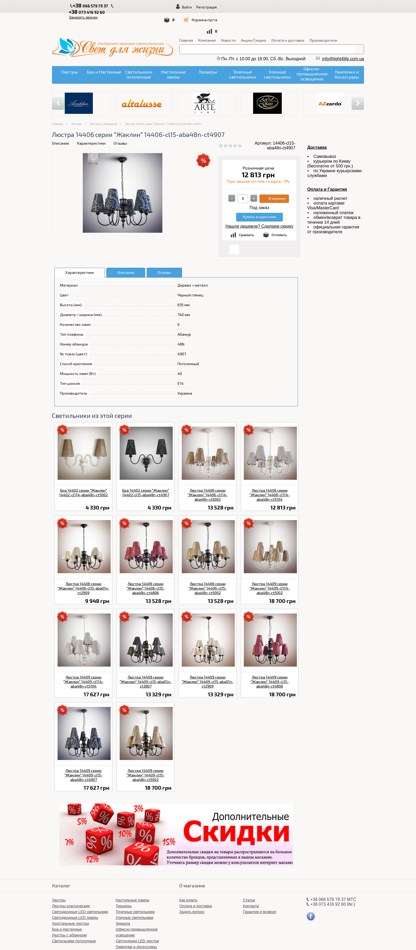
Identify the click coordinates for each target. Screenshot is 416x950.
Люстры (76, 101)
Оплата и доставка (287, 18)
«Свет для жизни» (241, 939)
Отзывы (120, 121)
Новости (228, 18)
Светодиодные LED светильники (80, 890)
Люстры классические (71, 884)
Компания (207, 18)
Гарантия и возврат (259, 890)
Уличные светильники (134, 895)
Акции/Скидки (253, 18)
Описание (60, 121)
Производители (323, 18)
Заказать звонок (173, 5)
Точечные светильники (135, 890)
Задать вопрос (192, 890)
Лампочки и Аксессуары (136, 925)
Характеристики (91, 121)
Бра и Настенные (67, 907)
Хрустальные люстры (70, 901)
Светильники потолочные (74, 919)
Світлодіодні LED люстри (137, 919)
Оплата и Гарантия (327, 167)
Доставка (317, 125)
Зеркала (123, 901)
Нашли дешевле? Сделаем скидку (259, 204)
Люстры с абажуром (103, 101)
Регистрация (330, 7)
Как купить (188, 878)
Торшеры (124, 884)
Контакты (251, 884)
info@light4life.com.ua (343, 36)
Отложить (279, 213)
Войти (310, 7)
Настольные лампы (132, 878)
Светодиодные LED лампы (75, 895)
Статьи (249, 878)
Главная (186, 18)
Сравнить (246, 213)
